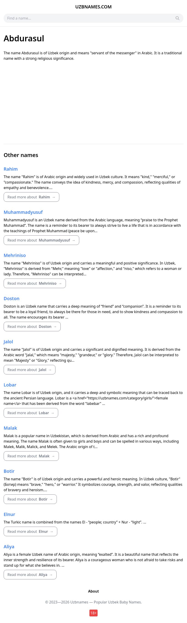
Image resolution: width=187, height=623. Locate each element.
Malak (10, 428)
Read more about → (31, 197)
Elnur (9, 514)
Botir (9, 471)
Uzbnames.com (93, 7)
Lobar (10, 385)
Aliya (9, 546)
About (93, 591)
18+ (93, 613)
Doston (11, 298)
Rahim (11, 169)
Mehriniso (15, 255)
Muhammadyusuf (23, 212)
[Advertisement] (93, 102)
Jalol (8, 342)
